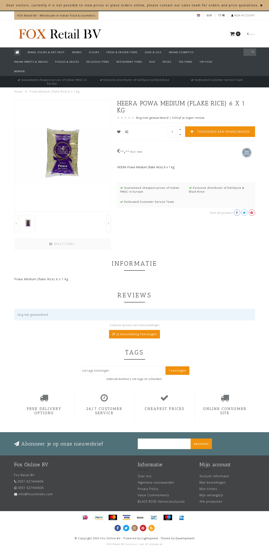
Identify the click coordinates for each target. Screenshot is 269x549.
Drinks (77, 52)
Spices (166, 61)
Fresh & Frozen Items (122, 52)
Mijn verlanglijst (211, 495)
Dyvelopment (185, 538)
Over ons (145, 476)
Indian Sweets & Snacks (31, 61)
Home (18, 91)
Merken (19, 71)
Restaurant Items (129, 61)
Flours (94, 52)
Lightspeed (150, 538)
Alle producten (210, 501)
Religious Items (97, 61)
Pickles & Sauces (67, 61)
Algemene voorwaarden (156, 482)
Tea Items (185, 61)
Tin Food (205, 61)
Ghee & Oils (153, 52)
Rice (152, 61)
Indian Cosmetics (181, 52)
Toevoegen (177, 370)
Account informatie (214, 476)
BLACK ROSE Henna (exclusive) (161, 501)
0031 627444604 (31, 481)
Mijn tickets (208, 489)
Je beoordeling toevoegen (134, 334)
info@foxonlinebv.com (35, 494)
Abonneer (201, 444)
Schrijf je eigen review (188, 118)
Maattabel (62, 244)
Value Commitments (153, 495)
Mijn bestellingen (212, 482)
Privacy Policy (148, 489)
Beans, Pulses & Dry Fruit (46, 52)
